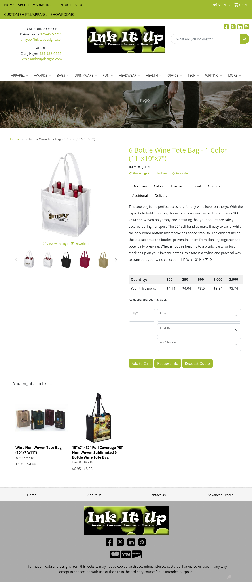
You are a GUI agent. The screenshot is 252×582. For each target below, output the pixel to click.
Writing (213, 75)
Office (174, 75)
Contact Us (157, 495)
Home (9, 4)
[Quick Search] (205, 39)
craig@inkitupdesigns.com (42, 59)
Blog (79, 4)
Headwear (129, 75)
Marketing (42, 4)
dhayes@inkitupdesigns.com (42, 39)
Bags (63, 75)
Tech (193, 75)
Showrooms (62, 14)
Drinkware (86, 75)
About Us (94, 495)
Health (154, 75)
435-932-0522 (50, 53)
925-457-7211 (51, 34)
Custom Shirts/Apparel (25, 14)
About (23, 4)
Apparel (19, 75)
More (234, 75)
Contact (63, 4)
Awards (42, 75)
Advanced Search (220, 495)
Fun (108, 75)
